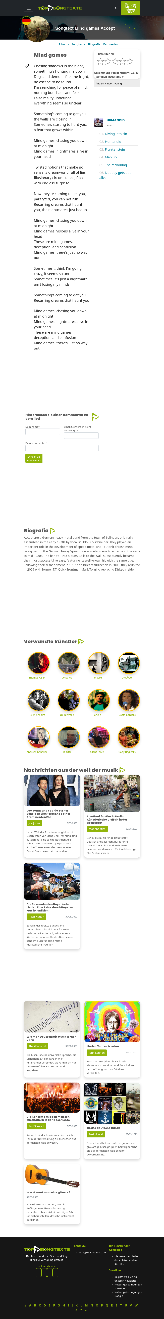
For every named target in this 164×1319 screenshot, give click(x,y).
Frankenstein (115, 149)
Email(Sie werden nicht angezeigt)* (77, 428)
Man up (111, 157)
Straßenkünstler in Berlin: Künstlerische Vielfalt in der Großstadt (107, 820)
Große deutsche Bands (103, 1128)
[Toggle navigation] (28, 8)
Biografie (94, 44)
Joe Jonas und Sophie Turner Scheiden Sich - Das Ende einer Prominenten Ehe (49, 814)
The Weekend (37, 1046)
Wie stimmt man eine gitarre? (48, 1192)
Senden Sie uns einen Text (130, 8)
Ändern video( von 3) (109, 83)
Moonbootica (97, 829)
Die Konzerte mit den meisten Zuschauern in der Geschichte (48, 1118)
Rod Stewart (36, 1126)
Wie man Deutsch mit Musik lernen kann (51, 1038)
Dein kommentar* (36, 443)
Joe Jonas (34, 823)
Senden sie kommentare (34, 458)
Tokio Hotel (96, 1134)
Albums (64, 44)
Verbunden (110, 44)
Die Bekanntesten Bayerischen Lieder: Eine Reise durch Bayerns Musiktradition (50, 907)
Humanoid (113, 141)
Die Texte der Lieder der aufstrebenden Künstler (126, 1260)
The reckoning (116, 165)
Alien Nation (36, 916)
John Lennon (97, 1052)
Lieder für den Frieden (103, 1046)
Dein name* (32, 426)
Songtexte (78, 44)
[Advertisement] (82, 377)
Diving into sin (116, 133)
